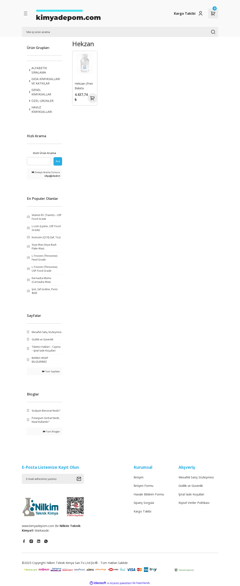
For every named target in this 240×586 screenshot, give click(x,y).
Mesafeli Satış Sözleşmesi (196, 477)
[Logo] (68, 13)
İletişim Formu (143, 486)
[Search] (120, 32)
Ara (58, 161)
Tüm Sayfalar (51, 371)
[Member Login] (201, 13)
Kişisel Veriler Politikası (194, 503)
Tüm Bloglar (51, 431)
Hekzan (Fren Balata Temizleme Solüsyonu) (84, 86)
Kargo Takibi (185, 13)
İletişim (138, 477)
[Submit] (80, 479)
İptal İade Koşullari (191, 494)
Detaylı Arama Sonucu (46, 174)
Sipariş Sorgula (144, 503)
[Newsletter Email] (53, 479)
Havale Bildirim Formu (149, 494)
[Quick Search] (39, 161)
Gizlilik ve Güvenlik (191, 486)
